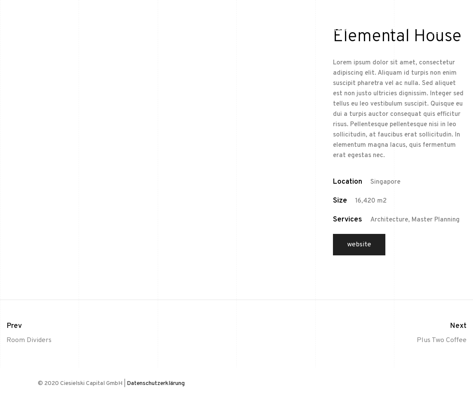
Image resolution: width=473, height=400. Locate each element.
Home (297, 30)
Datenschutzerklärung (156, 383)
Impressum (380, 30)
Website (359, 244)
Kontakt (335, 30)
